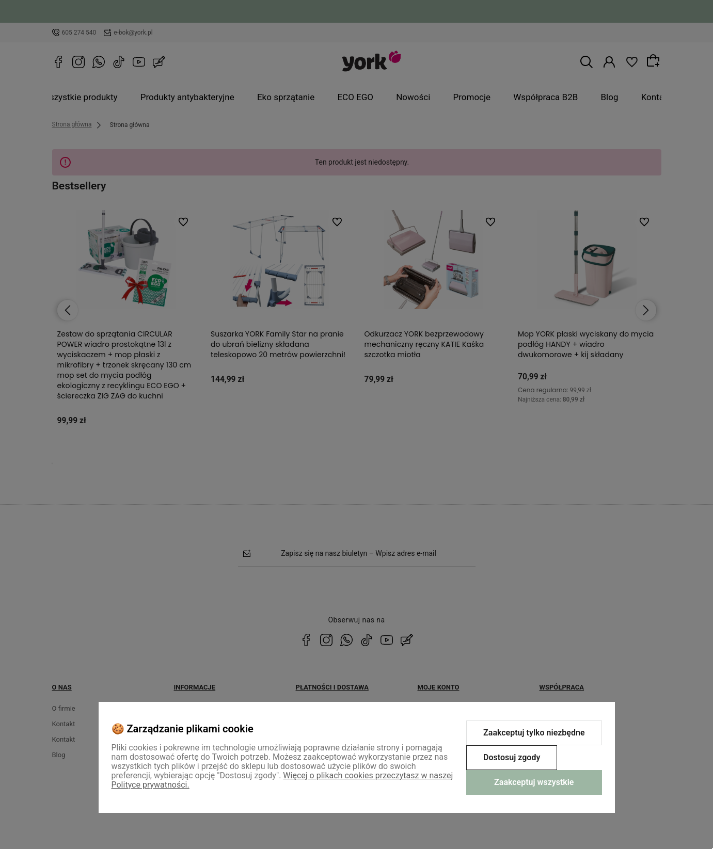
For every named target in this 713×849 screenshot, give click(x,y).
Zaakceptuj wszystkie (534, 782)
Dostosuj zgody (511, 757)
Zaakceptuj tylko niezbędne (533, 733)
